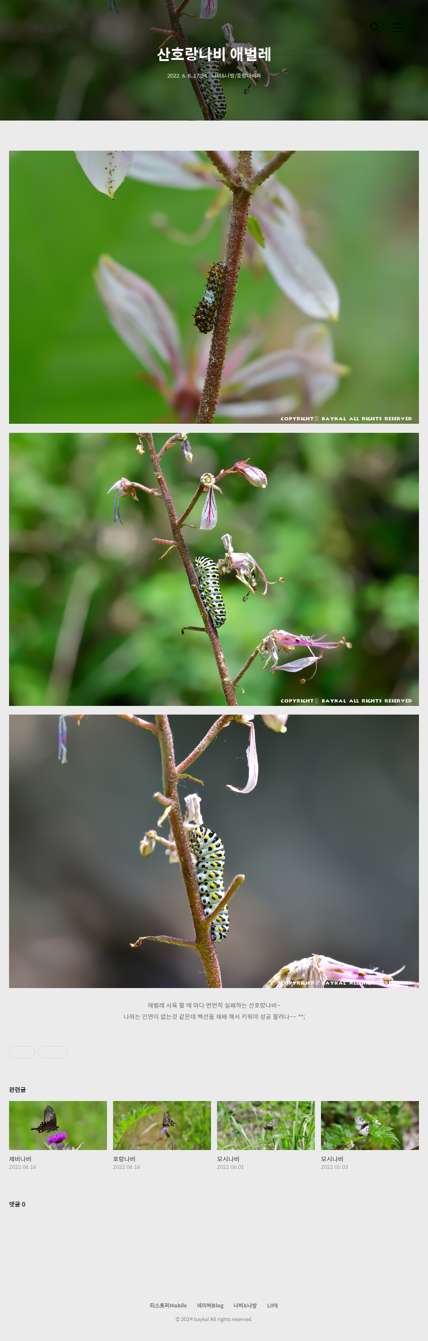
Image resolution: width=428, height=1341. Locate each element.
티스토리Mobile (168, 1305)
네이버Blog (210, 1305)
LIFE (272, 1305)
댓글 (17, 1204)
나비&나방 (245, 1305)
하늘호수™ (50, 28)
